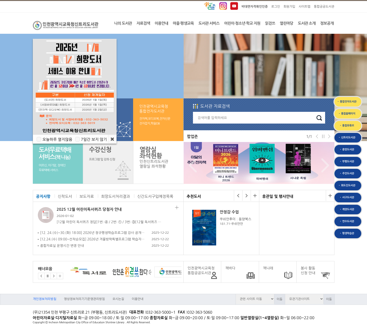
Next (324, 165)
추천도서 (194, 196)
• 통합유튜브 (346, 125)
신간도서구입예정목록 (155, 196)
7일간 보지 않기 (94, 139)
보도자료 (86, 196)
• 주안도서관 (346, 173)
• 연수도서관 (346, 221)
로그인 (275, 6)
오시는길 (118, 299)
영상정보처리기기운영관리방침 (84, 299)
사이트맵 (305, 6)
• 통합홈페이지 (346, 113)
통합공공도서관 (324, 6)
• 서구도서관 (346, 197)
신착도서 (65, 196)
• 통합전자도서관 (346, 101)
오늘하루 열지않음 (57, 139)
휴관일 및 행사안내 (277, 196)
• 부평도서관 (346, 161)
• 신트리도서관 (346, 137)
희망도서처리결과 (115, 196)
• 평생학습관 (346, 233)
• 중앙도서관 (346, 149)
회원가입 (289, 6)
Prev (191, 165)
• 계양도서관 (346, 209)
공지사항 (43, 196)
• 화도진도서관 (346, 185)
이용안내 (137, 299)
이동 (279, 299)
